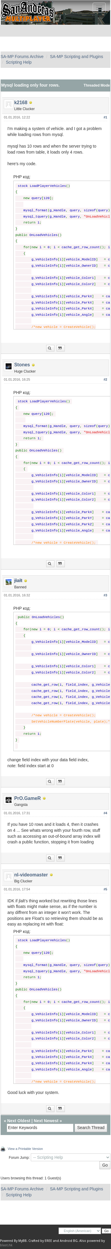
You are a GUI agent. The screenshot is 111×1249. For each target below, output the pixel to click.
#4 (105, 813)
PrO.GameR (27, 798)
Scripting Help (19, 62)
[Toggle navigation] (99, 8)
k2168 (21, 102)
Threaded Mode (97, 85)
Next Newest (46, 1120)
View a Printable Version (25, 1148)
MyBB (22, 1241)
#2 (105, 379)
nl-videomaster (31, 874)
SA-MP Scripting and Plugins (76, 56)
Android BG (69, 1241)
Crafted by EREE (40, 1241)
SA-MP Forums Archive (22, 56)
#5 (105, 889)
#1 (105, 117)
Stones (22, 364)
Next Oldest (18, 1120)
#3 (105, 595)
